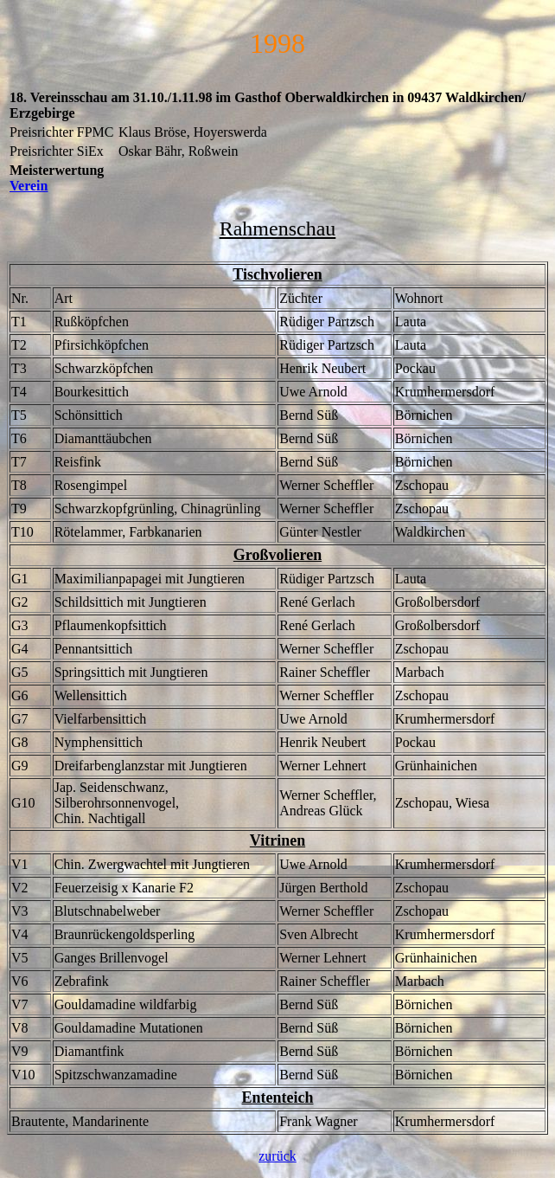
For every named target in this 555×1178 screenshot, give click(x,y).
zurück (277, 1156)
